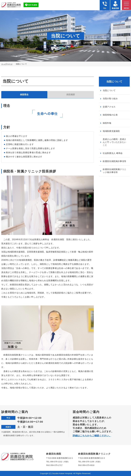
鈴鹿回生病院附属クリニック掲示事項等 (114, 170)
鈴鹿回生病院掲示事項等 (114, 161)
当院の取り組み (110, 98)
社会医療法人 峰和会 (113, 153)
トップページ (6, 64)
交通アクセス (109, 107)
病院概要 (70, 94)
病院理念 (24, 94)
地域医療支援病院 (111, 131)
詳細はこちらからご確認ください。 (92, 435)
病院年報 (107, 123)
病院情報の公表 (110, 115)
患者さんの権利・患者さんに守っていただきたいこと (114, 142)
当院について (109, 90)
